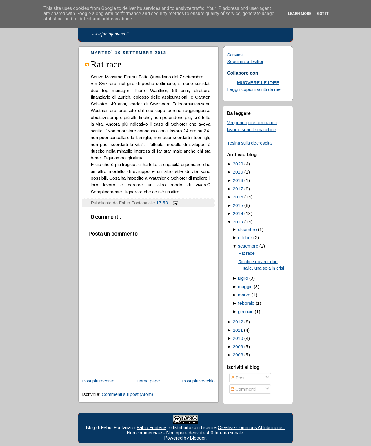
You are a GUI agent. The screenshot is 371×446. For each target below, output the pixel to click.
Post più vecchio (198, 380)
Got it (323, 13)
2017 (238, 188)
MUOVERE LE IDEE (258, 82)
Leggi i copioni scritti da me (254, 89)
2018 (238, 180)
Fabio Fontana (151, 427)
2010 (238, 338)
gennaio (246, 311)
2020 (238, 163)
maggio (245, 286)
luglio (243, 278)
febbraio (246, 303)
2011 (238, 330)
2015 (238, 205)
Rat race (106, 64)
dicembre (247, 229)
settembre (248, 245)
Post (238, 377)
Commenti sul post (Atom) (127, 394)
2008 (238, 354)
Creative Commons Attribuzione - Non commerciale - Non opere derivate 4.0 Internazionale (206, 430)
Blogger (197, 438)
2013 (238, 221)
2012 (238, 321)
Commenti (243, 389)
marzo (244, 294)
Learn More (299, 13)
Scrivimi (235, 54)
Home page (148, 380)
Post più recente (98, 380)
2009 (238, 346)
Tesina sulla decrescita (249, 142)
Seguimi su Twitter (245, 61)
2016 (238, 196)
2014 (238, 213)
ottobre (245, 237)
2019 (238, 171)
